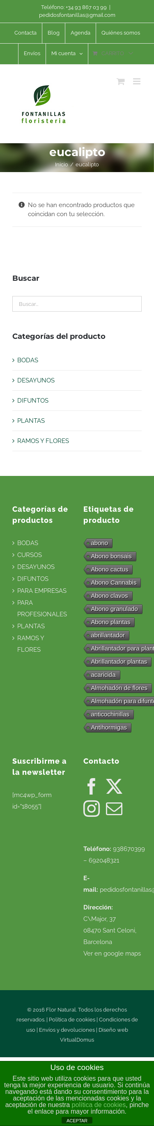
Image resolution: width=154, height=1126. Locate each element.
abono (99, 542)
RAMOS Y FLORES (43, 441)
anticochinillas (110, 714)
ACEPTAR (77, 1120)
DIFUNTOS (32, 400)
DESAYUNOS (36, 380)
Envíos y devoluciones (67, 1030)
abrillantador (108, 635)
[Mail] (114, 808)
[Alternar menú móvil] (137, 81)
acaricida (103, 674)
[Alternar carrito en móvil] (121, 81)
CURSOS (29, 555)
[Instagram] (91, 808)
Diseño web (113, 1030)
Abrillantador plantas (119, 661)
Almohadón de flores (119, 687)
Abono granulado (114, 608)
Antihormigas (109, 727)
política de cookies (99, 1104)
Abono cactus (110, 569)
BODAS (27, 360)
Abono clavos (109, 595)
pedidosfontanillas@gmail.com (77, 15)
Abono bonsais (111, 556)
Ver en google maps (112, 953)
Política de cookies (72, 1019)
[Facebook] (91, 786)
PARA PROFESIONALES (42, 608)
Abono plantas (111, 621)
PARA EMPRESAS (42, 590)
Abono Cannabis (114, 582)
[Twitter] (114, 786)
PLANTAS (31, 420)
